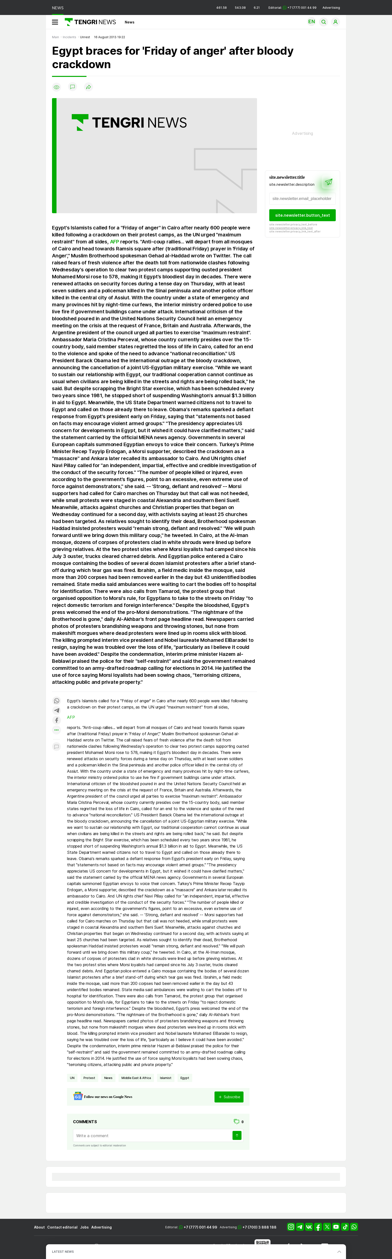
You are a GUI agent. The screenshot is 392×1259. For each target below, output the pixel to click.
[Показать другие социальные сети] (56, 730)
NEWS (58, 7)
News (129, 22)
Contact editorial (62, 1227)
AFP (114, 242)
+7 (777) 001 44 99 (200, 1227)
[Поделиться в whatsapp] (56, 701)
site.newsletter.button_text (302, 215)
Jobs (84, 1227)
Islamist (166, 1078)
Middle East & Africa (136, 1078)
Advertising (331, 7)
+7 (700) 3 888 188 (259, 1227)
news (108, 1078)
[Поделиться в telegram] (56, 711)
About (39, 1227)
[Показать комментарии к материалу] (56, 747)
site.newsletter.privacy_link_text (291, 228)
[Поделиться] (88, 87)
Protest (89, 1078)
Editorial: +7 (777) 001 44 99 (292, 7)
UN (72, 1078)
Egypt (184, 1078)
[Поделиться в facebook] (56, 720)
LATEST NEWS (63, 1252)
